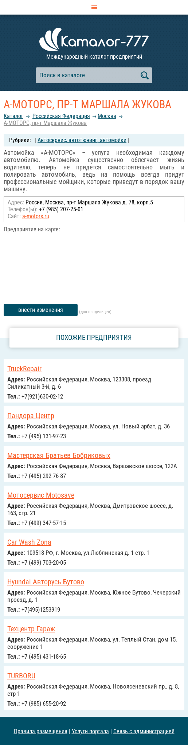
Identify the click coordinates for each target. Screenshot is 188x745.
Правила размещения (40, 731)
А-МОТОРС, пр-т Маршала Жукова (45, 122)
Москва (107, 116)
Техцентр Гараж (31, 628)
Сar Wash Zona (29, 542)
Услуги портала (90, 731)
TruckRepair (24, 368)
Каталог (13, 116)
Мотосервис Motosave (40, 495)
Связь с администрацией (144, 731)
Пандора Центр (30, 415)
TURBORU (21, 675)
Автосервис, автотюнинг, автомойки (82, 140)
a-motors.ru (35, 216)
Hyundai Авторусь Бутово (45, 581)
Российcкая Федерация (61, 116)
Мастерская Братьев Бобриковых (58, 455)
